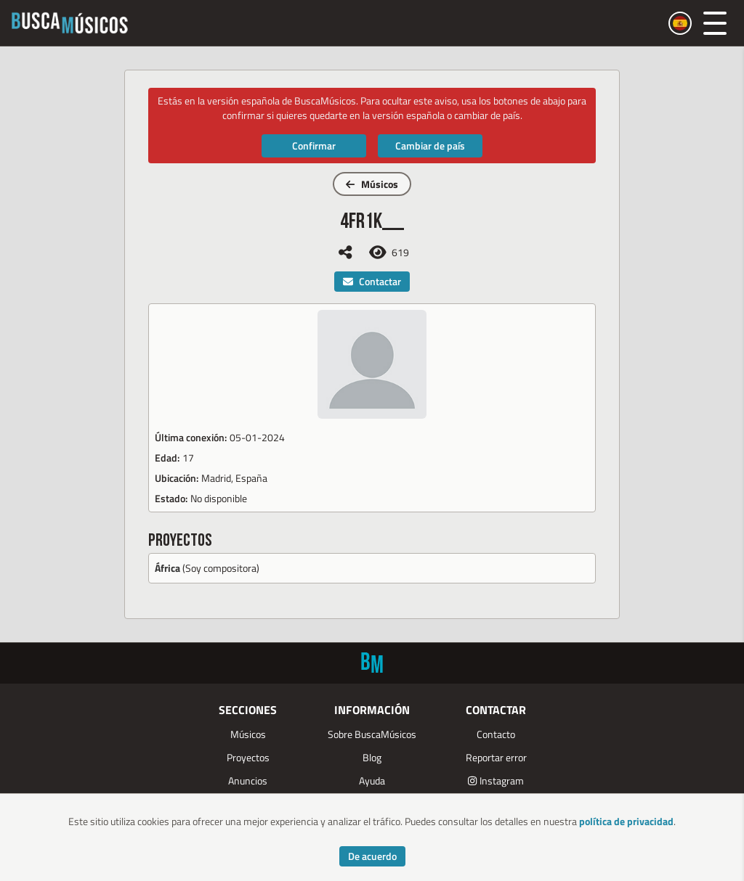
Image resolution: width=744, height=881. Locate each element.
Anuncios (247, 780)
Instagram (496, 780)
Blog (372, 757)
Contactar (372, 281)
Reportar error (496, 757)
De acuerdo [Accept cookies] (372, 856)
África (167, 567)
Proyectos (248, 757)
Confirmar (314, 145)
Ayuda (372, 780)
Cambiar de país (430, 145)
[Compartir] (345, 252)
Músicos (371, 184)
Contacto (496, 734)
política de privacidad (626, 821)
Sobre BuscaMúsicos (372, 734)
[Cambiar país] (680, 23)
